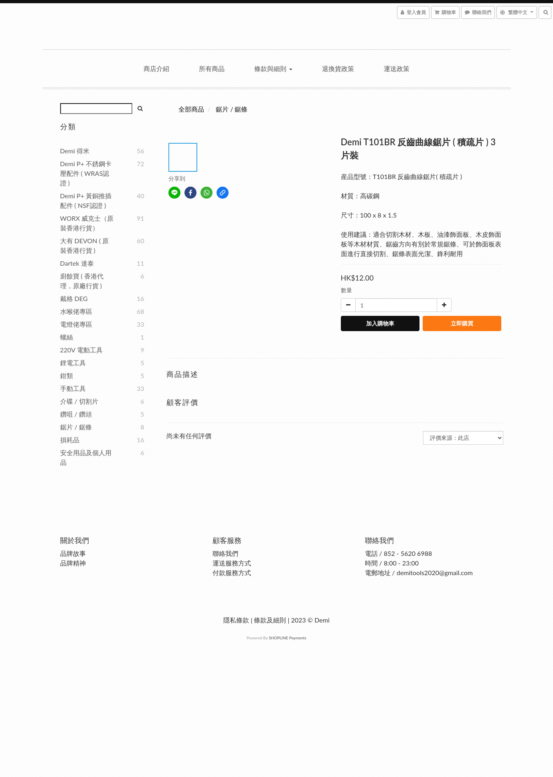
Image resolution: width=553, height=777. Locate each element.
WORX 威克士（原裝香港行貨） (87, 223)
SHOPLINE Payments (287, 637)
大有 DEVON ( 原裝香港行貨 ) (84, 245)
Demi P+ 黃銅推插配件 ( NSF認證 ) (86, 200)
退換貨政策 (338, 68)
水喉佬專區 (76, 311)
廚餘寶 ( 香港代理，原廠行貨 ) (81, 280)
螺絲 (66, 337)
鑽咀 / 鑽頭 (76, 414)
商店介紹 (156, 68)
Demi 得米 (75, 151)
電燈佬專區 (76, 324)
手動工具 (73, 388)
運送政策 (396, 68)
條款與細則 (273, 68)
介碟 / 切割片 (79, 401)
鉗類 (66, 375)
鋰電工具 (73, 362)
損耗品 (69, 439)
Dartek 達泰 (77, 263)
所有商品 (212, 68)
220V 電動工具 (81, 350)
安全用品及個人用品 (85, 457)
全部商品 (191, 109)
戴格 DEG (74, 298)
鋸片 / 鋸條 (76, 427)
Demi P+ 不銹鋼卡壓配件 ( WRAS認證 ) (86, 173)
